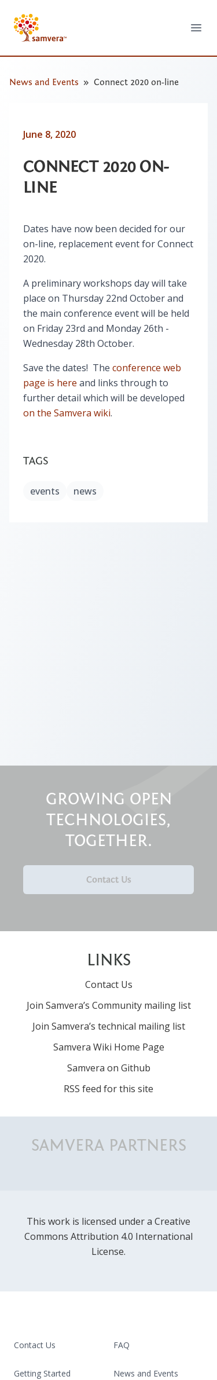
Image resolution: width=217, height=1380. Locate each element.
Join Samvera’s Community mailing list (109, 1005)
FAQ (121, 1344)
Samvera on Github (108, 1067)
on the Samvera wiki (67, 413)
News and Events (44, 82)
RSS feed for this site (108, 1088)
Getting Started (42, 1373)
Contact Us (108, 879)
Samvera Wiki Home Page (108, 1047)
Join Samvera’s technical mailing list (108, 1026)
